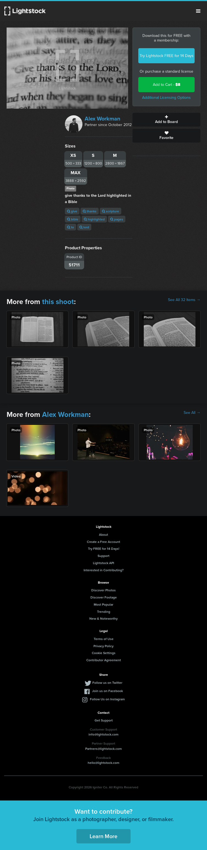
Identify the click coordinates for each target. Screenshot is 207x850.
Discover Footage (103, 597)
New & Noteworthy (103, 618)
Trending (103, 611)
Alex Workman (102, 118)
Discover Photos (103, 590)
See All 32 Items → (184, 300)
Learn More (103, 836)
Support (103, 555)
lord (84, 227)
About (103, 534)
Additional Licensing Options (166, 97)
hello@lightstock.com (103, 762)
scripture (110, 211)
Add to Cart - (166, 85)
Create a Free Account (103, 541)
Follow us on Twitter (107, 682)
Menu (198, 11)
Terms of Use (104, 638)
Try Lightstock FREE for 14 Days (167, 56)
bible (72, 219)
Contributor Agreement (103, 660)
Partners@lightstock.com (103, 748)
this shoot (58, 301)
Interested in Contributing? (104, 570)
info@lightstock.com (103, 734)
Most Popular (103, 604)
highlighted (94, 219)
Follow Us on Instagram (107, 699)
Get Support (104, 720)
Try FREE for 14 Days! (103, 548)
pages (116, 219)
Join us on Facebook (107, 690)
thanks (89, 211)
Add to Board (166, 119)
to (70, 227)
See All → (192, 413)
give (72, 211)
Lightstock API (103, 563)
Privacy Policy (103, 646)
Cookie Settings (103, 653)
